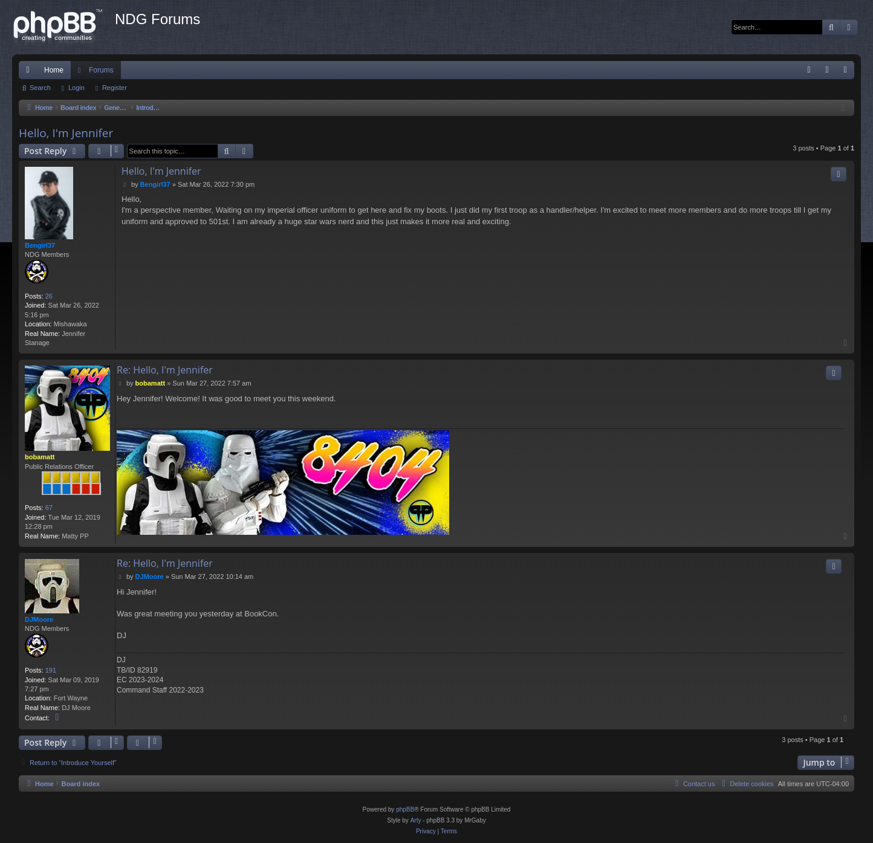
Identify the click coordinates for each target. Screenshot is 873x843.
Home (53, 70)
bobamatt (40, 456)
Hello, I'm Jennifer (66, 133)
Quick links (30, 72)
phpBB (405, 809)
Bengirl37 (40, 245)
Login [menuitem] (829, 72)
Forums (101, 70)
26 (49, 296)
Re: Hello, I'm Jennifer (165, 370)
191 (50, 670)
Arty (416, 820)
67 (49, 507)
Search (40, 87)
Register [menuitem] (848, 72)
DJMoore (39, 619)
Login (76, 87)
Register (114, 87)
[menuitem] (809, 70)
